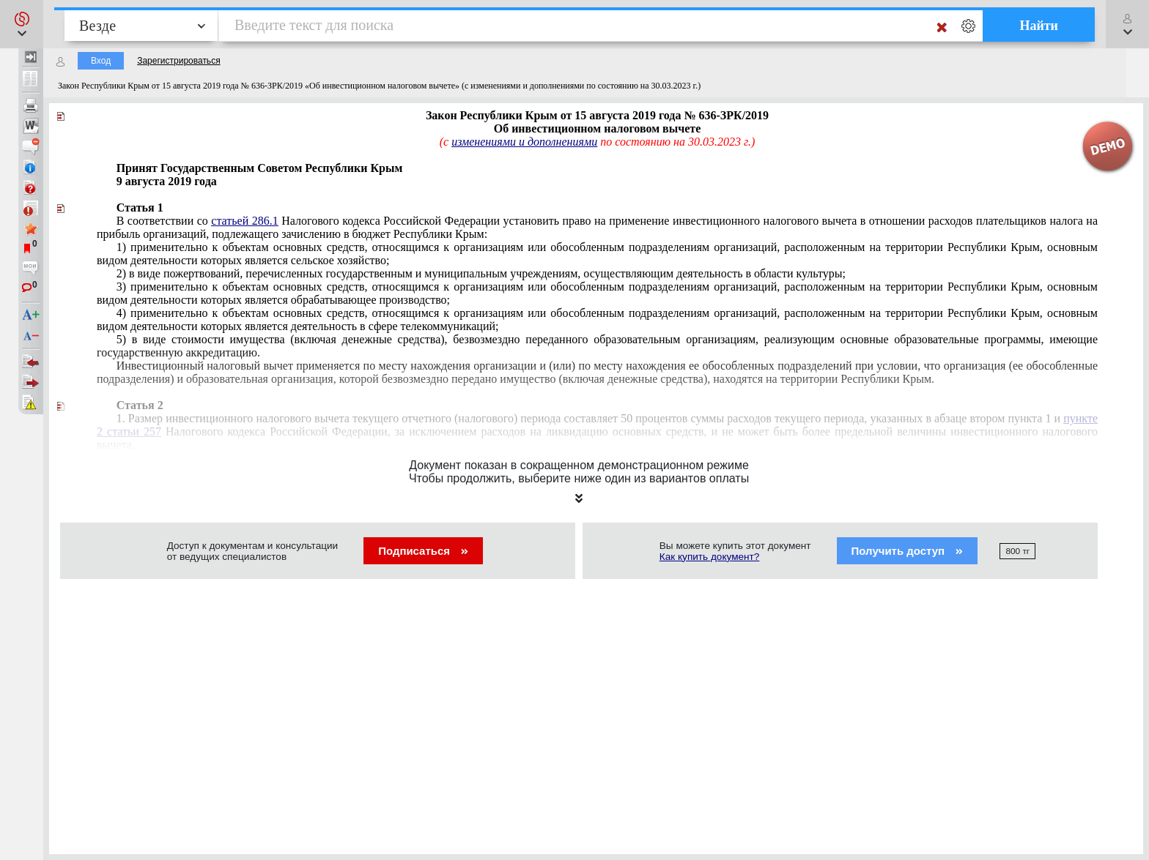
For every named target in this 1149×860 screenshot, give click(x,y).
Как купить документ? (710, 556)
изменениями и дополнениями (524, 141)
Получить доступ (907, 551)
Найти (1038, 25)
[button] (21, 24)
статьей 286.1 (244, 220)
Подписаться (423, 551)
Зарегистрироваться (178, 61)
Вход (101, 61)
